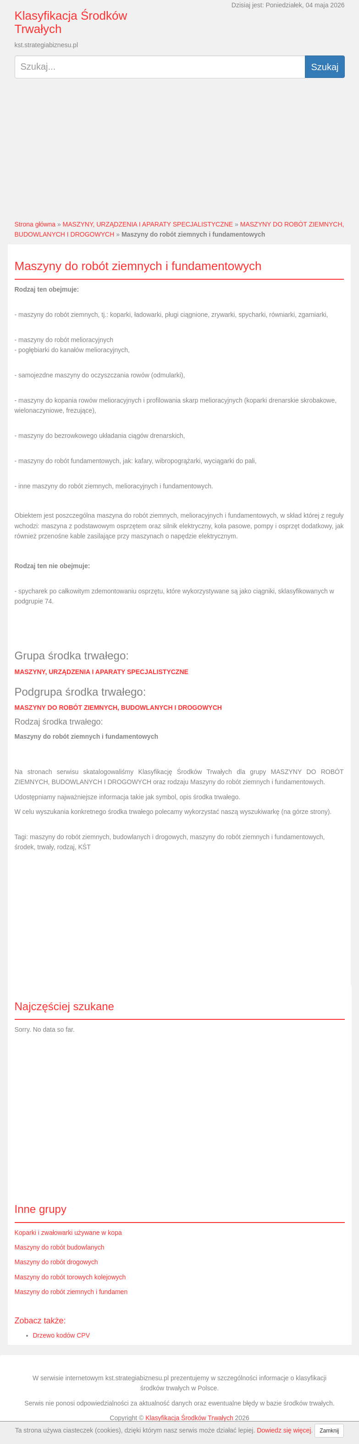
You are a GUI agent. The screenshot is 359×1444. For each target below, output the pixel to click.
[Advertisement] (180, 153)
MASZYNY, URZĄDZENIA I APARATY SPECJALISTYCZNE (148, 224)
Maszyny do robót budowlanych (60, 1247)
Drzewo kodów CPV (61, 1335)
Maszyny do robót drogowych (56, 1262)
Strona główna (35, 224)
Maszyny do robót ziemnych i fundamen (71, 1291)
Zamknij (329, 1430)
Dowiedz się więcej (284, 1430)
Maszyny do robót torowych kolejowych (70, 1277)
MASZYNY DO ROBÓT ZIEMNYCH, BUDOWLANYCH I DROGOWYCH (118, 707)
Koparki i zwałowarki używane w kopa (68, 1232)
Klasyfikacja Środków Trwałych (71, 22)
